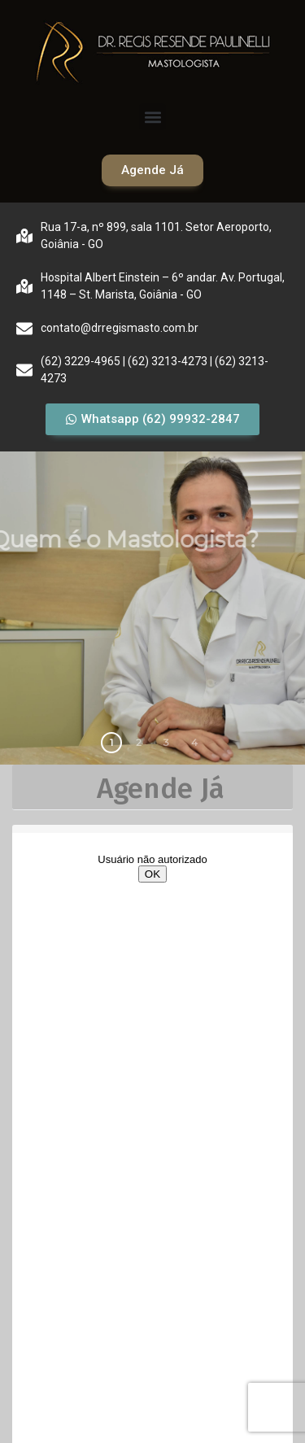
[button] (152, 116)
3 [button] (166, 742)
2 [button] (139, 742)
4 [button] (194, 742)
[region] (152, 608)
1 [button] (111, 742)
